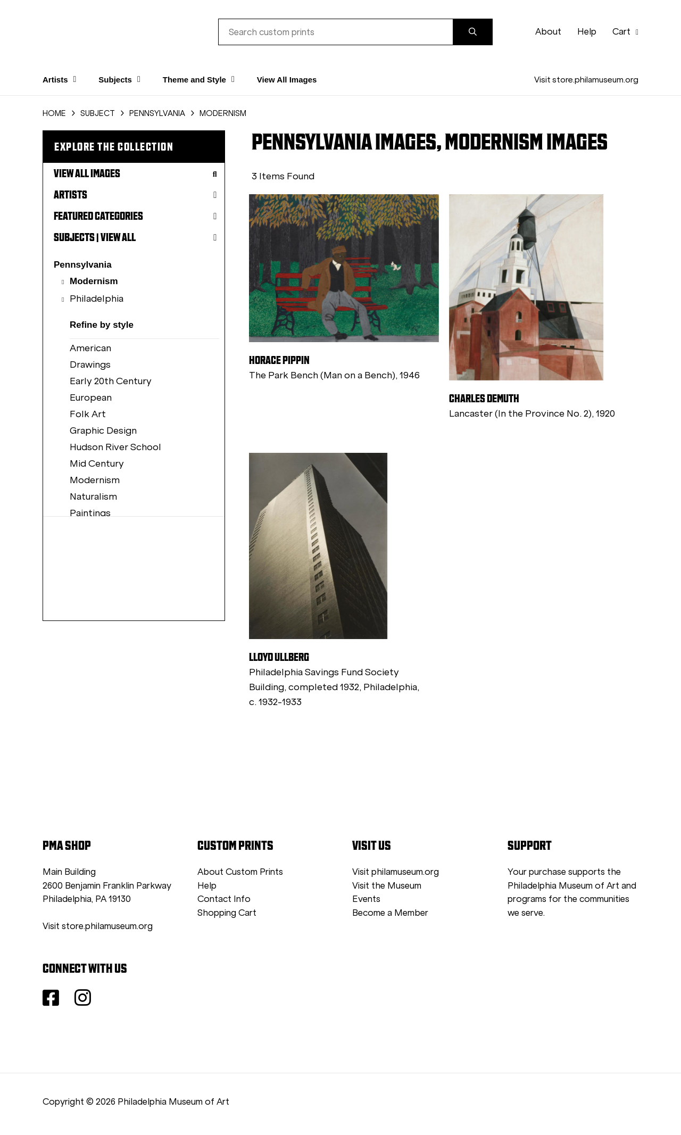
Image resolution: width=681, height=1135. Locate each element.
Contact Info (224, 899)
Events (366, 899)
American (90, 348)
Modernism (94, 281)
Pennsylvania (83, 265)
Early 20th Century (111, 381)
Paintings (90, 513)
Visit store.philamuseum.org (586, 79)
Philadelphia (96, 298)
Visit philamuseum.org (395, 872)
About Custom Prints (240, 872)
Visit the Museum (386, 886)
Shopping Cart (226, 913)
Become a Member (390, 913)
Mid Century (97, 463)
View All (118, 237)
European (91, 397)
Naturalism (93, 496)
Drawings (90, 364)
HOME (54, 113)
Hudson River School (115, 447)
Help (586, 32)
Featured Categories (135, 216)
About (548, 32)
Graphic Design (103, 430)
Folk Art (88, 414)
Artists (135, 194)
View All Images (287, 79)
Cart (625, 32)
